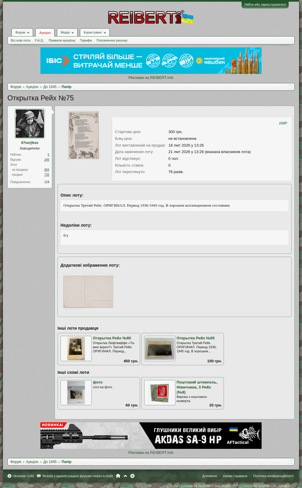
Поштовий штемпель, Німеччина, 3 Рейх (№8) (197, 387)
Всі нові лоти (20, 40)
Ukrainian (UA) (23, 476)
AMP (283, 123)
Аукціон (44, 32)
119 (46, 182)
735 (46, 174)
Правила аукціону (62, 40)
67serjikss (29, 143)
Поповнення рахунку (111, 40)
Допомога (209, 476)
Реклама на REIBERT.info (150, 77)
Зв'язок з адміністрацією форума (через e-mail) (77, 476)
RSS (132, 476)
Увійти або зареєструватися (265, 4)
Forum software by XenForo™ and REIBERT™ (231, 486)
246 (46, 159)
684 (46, 169)
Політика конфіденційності (273, 476)
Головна (118, 476)
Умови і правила (235, 476)
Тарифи (86, 40)
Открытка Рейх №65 (196, 338)
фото (98, 382)
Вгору (125, 476)
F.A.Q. (39, 40)
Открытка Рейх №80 (112, 338)
